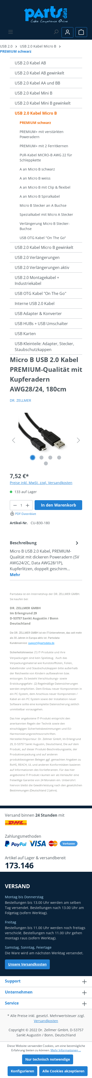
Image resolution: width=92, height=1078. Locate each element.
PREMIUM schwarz (35, 122)
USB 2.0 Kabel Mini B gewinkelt (43, 103)
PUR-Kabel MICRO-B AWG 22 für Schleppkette (46, 157)
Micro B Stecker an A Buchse (43, 205)
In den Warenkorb (58, 505)
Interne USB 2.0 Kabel (34, 303)
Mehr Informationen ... (66, 1050)
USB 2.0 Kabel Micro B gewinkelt (44, 247)
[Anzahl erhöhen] (28, 505)
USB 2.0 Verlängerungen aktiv (42, 267)
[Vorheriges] (13, 440)
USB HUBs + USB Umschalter (41, 323)
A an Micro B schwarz (37, 169)
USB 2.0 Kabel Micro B (36, 113)
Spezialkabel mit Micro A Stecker (46, 214)
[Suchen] (56, 31)
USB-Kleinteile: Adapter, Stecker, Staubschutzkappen (44, 346)
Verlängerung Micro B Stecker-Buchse (45, 226)
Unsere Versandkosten (27, 964)
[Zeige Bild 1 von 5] (33, 458)
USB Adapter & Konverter (38, 313)
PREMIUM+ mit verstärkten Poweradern (42, 134)
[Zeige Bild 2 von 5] (41, 458)
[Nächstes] (78, 440)
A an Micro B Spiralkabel (40, 196)
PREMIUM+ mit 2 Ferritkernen (44, 146)
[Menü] (10, 31)
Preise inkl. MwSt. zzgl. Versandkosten (41, 482)
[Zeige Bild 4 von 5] (59, 458)
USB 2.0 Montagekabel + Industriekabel (37, 280)
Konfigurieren (22, 1071)
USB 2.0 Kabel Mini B (33, 93)
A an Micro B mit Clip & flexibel (45, 187)
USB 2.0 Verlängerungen (37, 257)
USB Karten (25, 333)
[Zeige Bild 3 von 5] (50, 458)
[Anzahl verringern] (15, 505)
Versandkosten (46, 1020)
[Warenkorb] (81, 32)
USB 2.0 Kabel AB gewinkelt (39, 73)
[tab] (45, 558)
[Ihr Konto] (67, 32)
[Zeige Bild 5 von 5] (46, 463)
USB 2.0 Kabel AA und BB (37, 83)
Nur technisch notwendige (47, 1059)
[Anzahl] (21, 505)
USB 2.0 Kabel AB (30, 63)
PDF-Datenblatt (23, 514)
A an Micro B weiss (35, 178)
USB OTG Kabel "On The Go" (43, 237)
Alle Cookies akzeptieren (63, 1071)
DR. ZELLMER (20, 400)
